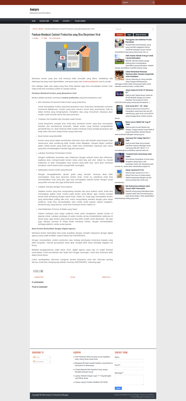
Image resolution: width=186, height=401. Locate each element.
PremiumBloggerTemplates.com (142, 397)
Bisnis (41, 29)
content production (90, 81)
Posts (36, 357)
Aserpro (34, 9)
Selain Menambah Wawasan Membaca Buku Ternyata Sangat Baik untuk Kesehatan (140, 74)
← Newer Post (38, 277)
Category (68, 20)
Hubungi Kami (44, 21)
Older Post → (107, 277)
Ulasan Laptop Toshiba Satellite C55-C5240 (91, 382)
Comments (38, 362)
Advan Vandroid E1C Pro (135, 170)
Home (34, 21)
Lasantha (150, 395)
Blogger (65, 395)
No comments (54, 38)
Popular (120, 35)
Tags (129, 35)
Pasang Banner (80, 21)
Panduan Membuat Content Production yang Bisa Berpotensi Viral (66, 34)
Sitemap (56, 21)
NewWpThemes (127, 395)
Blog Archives (141, 35)
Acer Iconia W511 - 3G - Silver (137, 106)
